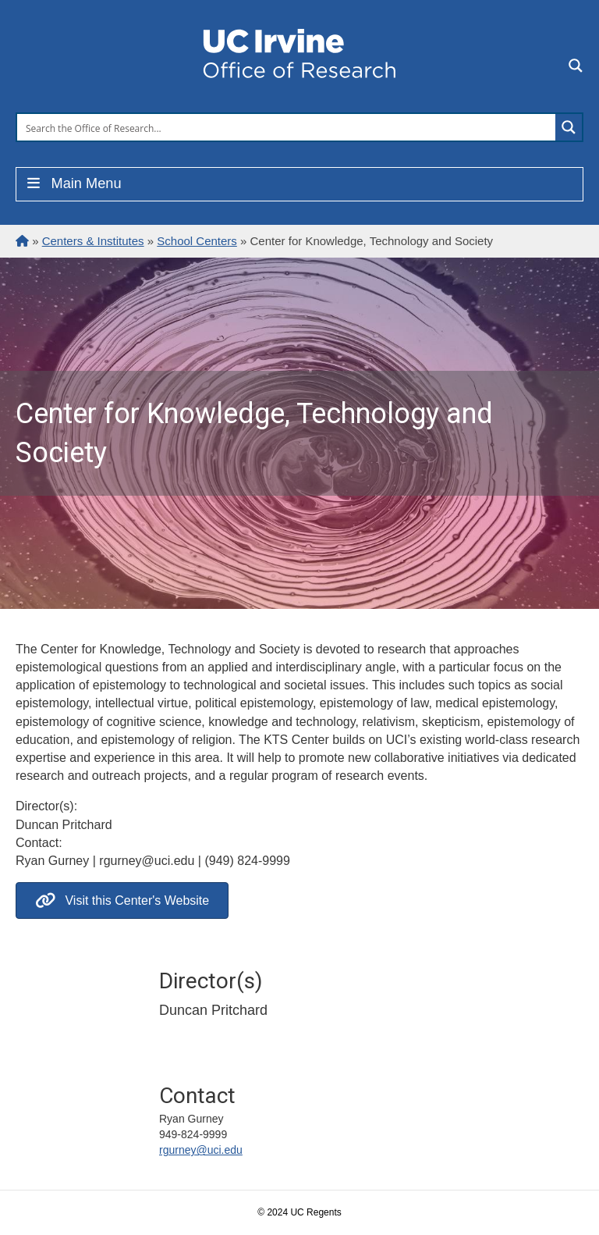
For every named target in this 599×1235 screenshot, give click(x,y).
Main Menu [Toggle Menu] (73, 183)
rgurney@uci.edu (201, 1150)
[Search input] (287, 127)
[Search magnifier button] (568, 127)
